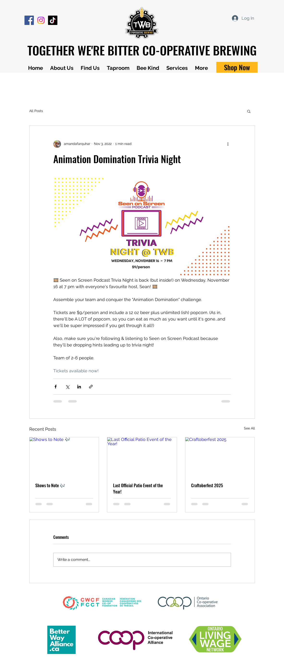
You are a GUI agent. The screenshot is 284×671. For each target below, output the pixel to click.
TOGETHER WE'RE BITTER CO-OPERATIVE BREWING (142, 50)
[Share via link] (91, 386)
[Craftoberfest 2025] (220, 456)
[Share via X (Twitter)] (67, 386)
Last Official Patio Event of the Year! (138, 488)
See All (249, 428)
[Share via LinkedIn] (79, 386)
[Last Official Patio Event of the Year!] (142, 456)
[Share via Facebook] (55, 386)
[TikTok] (52, 20)
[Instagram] (41, 20)
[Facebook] (29, 20)
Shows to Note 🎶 (50, 485)
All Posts (36, 111)
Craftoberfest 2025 (207, 485)
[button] (249, 111)
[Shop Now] (237, 67)
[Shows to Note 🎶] (64, 456)
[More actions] (228, 144)
